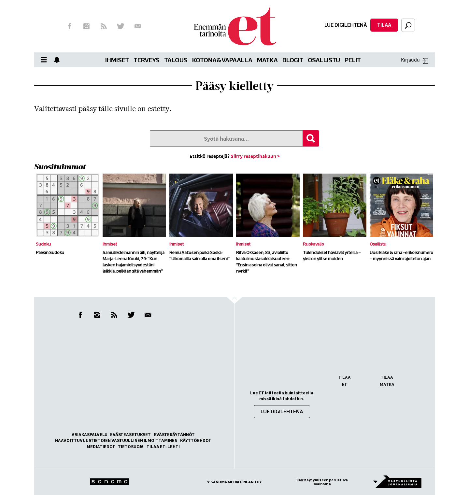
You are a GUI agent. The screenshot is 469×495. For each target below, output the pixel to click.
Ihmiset (117, 60)
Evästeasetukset (130, 434)
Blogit (292, 60)
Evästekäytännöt (174, 434)
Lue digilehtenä (345, 25)
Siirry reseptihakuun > (255, 156)
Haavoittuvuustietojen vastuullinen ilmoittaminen (116, 440)
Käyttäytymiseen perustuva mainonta (322, 482)
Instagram (86, 26)
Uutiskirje (137, 26)
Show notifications (59, 59)
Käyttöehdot (195, 440)
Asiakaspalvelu (89, 434)
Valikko (45, 59)
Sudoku (43, 244)
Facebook (69, 26)
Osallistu (324, 60)
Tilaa (384, 25)
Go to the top (240, 310)
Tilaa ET (344, 381)
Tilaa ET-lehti (163, 446)
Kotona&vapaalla (222, 60)
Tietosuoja (131, 446)
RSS (103, 26)
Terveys (147, 60)
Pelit (353, 60)
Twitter (120, 26)
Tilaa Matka (387, 381)
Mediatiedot (101, 446)
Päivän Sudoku (50, 252)
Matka (267, 60)
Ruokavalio (313, 244)
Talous (176, 60)
